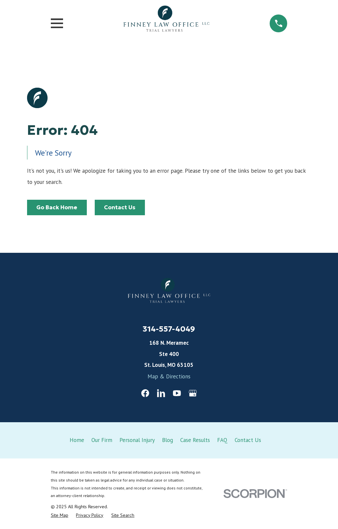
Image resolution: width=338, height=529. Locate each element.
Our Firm (101, 440)
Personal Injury (137, 440)
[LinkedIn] (161, 393)
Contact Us (119, 207)
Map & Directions (169, 376)
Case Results (195, 440)
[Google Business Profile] (193, 393)
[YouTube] (177, 393)
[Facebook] (145, 393)
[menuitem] (59, 515)
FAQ (222, 440)
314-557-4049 (169, 329)
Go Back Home (56, 207)
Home (77, 440)
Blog (167, 440)
